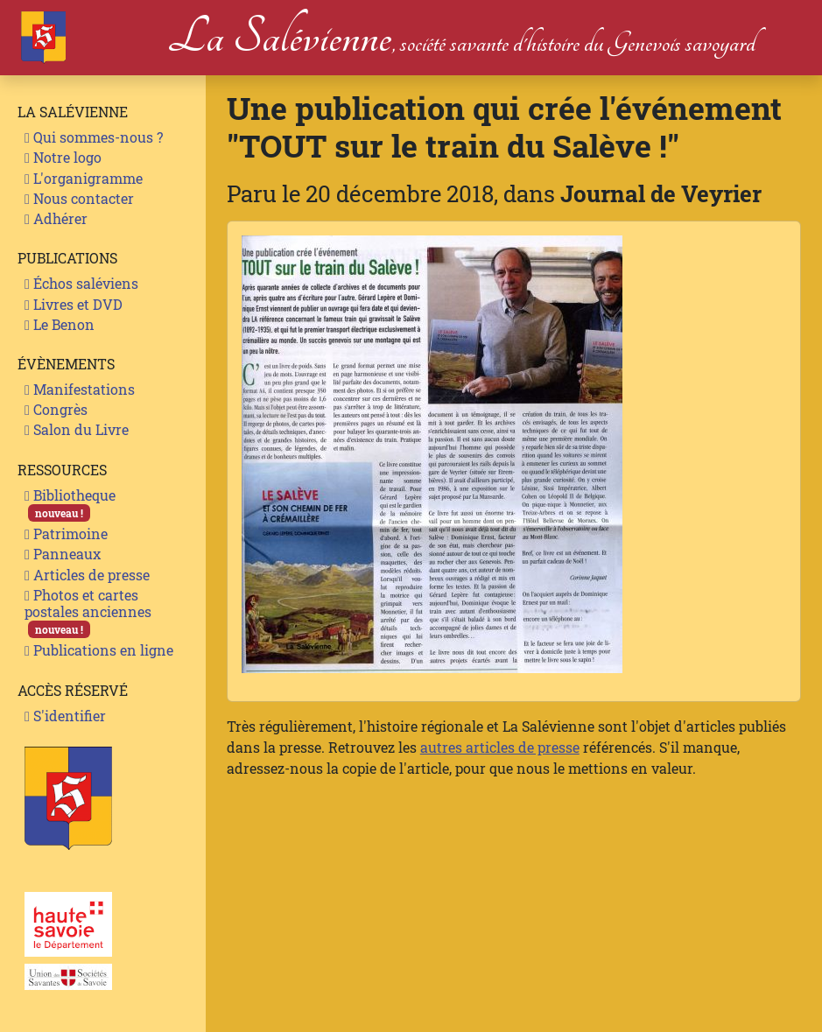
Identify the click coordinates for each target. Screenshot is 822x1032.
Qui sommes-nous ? (94, 137)
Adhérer (56, 218)
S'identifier (65, 715)
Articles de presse (87, 574)
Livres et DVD (74, 304)
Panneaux (63, 553)
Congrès (56, 409)
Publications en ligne (99, 650)
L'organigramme (84, 178)
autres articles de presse (500, 747)
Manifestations (80, 389)
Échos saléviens (81, 283)
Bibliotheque (70, 504)
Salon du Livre (77, 429)
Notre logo (63, 157)
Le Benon (60, 324)
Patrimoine (66, 533)
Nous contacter (79, 198)
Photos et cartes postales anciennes (88, 612)
